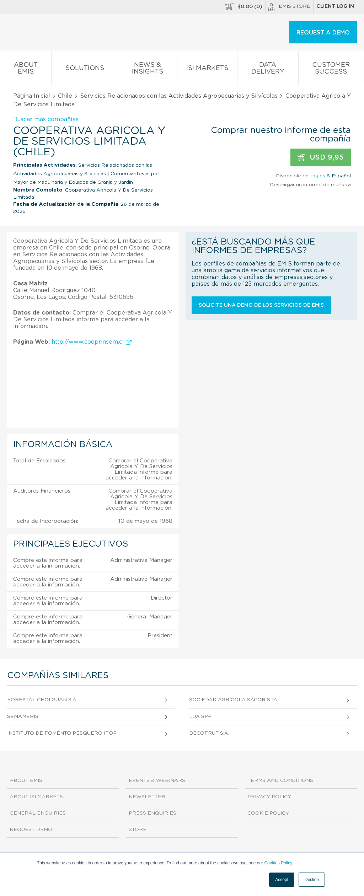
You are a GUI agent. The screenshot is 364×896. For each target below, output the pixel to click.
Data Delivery (268, 69)
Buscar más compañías (46, 119)
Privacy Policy (269, 796)
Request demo (31, 829)
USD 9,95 (321, 157)
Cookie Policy (268, 813)
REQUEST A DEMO (323, 33)
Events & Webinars (157, 780)
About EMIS (25, 69)
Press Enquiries (152, 813)
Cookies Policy (278, 862)
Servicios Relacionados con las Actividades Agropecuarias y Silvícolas (179, 96)
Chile (65, 96)
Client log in (335, 6)
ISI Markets (207, 69)
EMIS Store (289, 7)
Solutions (85, 69)
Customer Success (331, 69)
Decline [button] (312, 879)
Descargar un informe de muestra (310, 184)
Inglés (318, 175)
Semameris (22, 716)
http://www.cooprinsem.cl (92, 342)
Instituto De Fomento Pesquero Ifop (62, 733)
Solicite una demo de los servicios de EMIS (261, 305)
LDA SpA (200, 716)
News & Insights (147, 69)
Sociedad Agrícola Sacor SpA (233, 699)
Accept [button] (281, 879)
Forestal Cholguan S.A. (42, 699)
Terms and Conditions (280, 780)
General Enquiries (38, 813)
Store (137, 829)
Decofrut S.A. (209, 733)
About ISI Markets (36, 796)
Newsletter (147, 796)
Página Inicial (31, 96)
